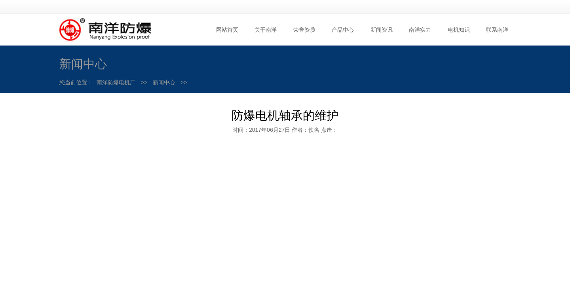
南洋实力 (420, 30)
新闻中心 (164, 82)
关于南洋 (266, 30)
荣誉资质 (304, 30)
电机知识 (459, 30)
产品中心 (343, 30)
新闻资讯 (381, 30)
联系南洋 (497, 30)
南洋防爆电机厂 (116, 82)
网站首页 (227, 30)
